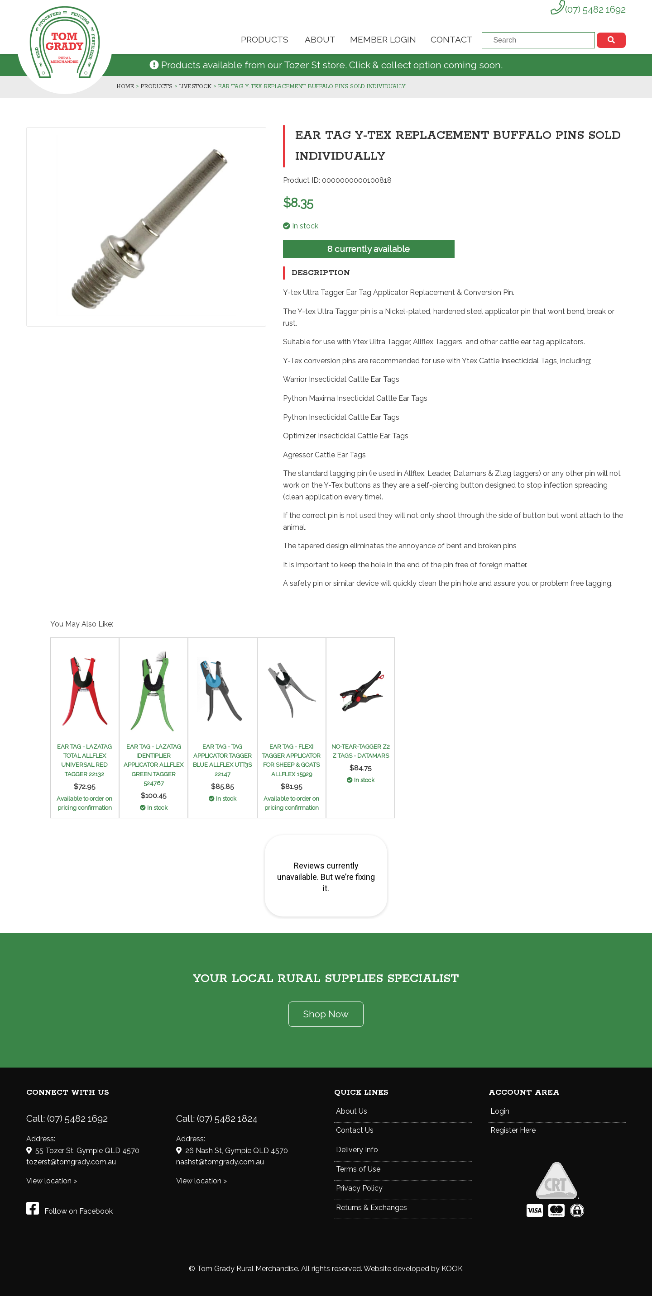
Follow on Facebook (69, 1211)
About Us (351, 1111)
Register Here (513, 1130)
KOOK (452, 1268)
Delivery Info (357, 1149)
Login (499, 1111)
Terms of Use (358, 1169)
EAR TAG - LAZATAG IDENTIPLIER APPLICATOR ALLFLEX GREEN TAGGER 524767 (153, 765)
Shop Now (326, 1014)
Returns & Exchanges (371, 1207)
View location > (51, 1181)
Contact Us (355, 1130)
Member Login (383, 39)
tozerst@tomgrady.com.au (71, 1162)
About (320, 39)
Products (264, 39)
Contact (452, 39)
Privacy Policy (359, 1188)
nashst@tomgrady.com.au (220, 1162)
